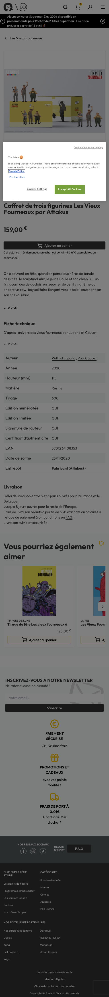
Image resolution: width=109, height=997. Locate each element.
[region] (54, 171)
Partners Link (17, 177)
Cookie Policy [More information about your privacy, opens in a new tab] (17, 171)
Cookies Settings (37, 188)
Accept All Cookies (69, 189)
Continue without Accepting (88, 147)
